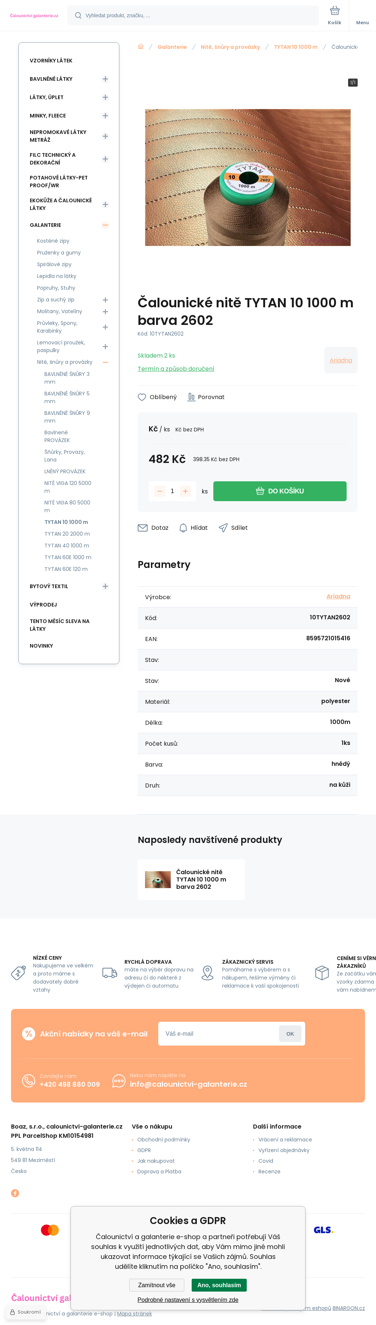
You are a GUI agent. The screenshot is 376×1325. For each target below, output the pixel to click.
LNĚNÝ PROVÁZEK (65, 471)
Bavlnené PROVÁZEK (57, 436)
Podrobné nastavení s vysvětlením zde (188, 1300)
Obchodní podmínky (163, 1139)
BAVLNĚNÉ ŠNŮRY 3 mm (67, 377)
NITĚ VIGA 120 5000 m (67, 487)
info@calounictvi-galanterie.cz (188, 1084)
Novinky (41, 645)
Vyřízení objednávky (284, 1150)
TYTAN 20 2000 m (67, 533)
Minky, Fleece (48, 115)
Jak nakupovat (156, 1161)
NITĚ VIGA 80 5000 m (67, 506)
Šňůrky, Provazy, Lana (64, 455)
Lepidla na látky (56, 276)
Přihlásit (290, 1033)
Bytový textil (49, 586)
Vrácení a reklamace (285, 1139)
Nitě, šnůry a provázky (230, 47)
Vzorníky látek (51, 60)
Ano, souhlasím (219, 1285)
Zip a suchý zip (56, 299)
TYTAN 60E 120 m (66, 569)
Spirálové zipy (54, 264)
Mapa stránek (134, 1313)
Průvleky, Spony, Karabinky (57, 326)
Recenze (269, 1171)
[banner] (34, 16)
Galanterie (172, 47)
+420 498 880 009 (70, 1084)
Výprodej (43, 604)
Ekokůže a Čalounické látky (61, 204)
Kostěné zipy (53, 241)
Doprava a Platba (159, 1171)
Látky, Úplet (47, 97)
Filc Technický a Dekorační (53, 158)
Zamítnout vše (156, 1285)
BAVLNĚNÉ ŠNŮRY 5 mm (67, 397)
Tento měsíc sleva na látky (60, 625)
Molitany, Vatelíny (59, 311)
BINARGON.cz (349, 1308)
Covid (265, 1161)
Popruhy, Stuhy (56, 288)
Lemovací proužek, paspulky (61, 346)
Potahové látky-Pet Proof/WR (59, 181)
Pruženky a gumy (59, 252)
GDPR (144, 1150)
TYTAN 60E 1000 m (67, 557)
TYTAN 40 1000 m (66, 545)
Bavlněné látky (51, 79)
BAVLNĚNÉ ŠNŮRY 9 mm (67, 416)
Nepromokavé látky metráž (58, 136)
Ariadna (341, 360)
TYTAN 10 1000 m (296, 47)
